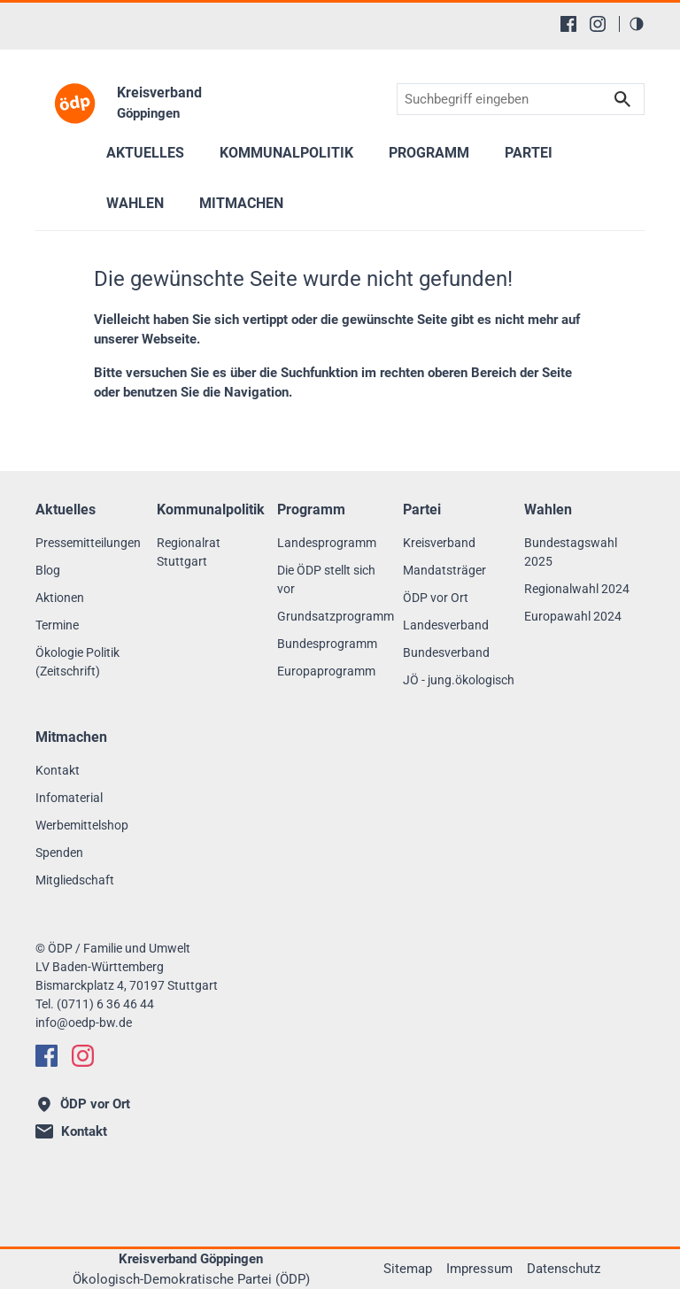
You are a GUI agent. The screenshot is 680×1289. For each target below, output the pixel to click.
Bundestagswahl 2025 (570, 552)
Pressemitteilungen (88, 543)
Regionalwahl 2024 (577, 589)
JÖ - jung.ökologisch (458, 680)
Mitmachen (241, 203)
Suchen (622, 99)
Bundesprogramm (327, 644)
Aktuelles (145, 152)
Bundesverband (446, 652)
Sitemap (407, 1269)
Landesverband (446, 625)
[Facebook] (568, 24)
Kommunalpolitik (286, 152)
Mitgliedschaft (74, 880)
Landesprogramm (326, 543)
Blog (47, 570)
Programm (429, 152)
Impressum (479, 1269)
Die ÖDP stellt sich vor (326, 579)
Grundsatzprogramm (335, 616)
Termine (57, 625)
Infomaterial (69, 798)
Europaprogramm (326, 671)
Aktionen (59, 597)
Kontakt (57, 770)
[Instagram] (598, 24)
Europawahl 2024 (573, 616)
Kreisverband (439, 543)
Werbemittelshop (81, 825)
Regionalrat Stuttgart (188, 552)
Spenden (59, 852)
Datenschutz (563, 1269)
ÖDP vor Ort (435, 597)
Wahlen (135, 203)
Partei (528, 152)
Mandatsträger (444, 570)
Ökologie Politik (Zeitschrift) (77, 661)
